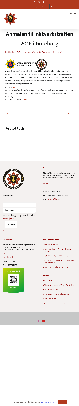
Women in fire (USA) (51, 289)
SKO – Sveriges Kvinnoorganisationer (56, 267)
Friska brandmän (50, 298)
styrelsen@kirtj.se (54, 199)
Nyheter (52, 52)
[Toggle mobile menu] (75, 13)
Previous (10, 113)
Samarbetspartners (51, 245)
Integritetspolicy (8, 257)
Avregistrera (7, 231)
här (13, 87)
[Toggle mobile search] (71, 13)
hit (15, 96)
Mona (25, 99)
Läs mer (5, 253)
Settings (52, 402)
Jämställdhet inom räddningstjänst (56, 303)
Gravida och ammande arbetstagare (56, 294)
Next (70, 113)
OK (62, 402)
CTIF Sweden (48, 281)
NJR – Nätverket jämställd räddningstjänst (58, 256)
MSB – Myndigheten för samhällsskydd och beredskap (58, 250)
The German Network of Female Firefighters (59, 285)
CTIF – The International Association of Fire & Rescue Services (59, 261)
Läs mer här (47, 183)
